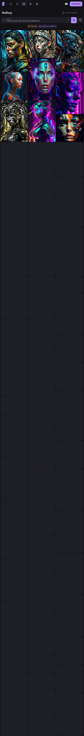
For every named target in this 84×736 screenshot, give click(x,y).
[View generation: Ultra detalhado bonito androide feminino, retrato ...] (14, 86)
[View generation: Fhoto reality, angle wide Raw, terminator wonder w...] (14, 51)
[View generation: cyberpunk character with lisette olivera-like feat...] (14, 581)
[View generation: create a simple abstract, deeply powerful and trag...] (69, 616)
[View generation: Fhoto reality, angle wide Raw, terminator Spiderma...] (69, 51)
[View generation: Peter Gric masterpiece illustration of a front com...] (42, 681)
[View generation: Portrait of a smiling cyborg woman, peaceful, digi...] (14, 375)
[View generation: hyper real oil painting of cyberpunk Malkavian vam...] (69, 531)
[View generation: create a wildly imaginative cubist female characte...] (69, 377)
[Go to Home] (3, 4)
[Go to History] (17, 4)
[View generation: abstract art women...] (42, 223)
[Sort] (71, 13)
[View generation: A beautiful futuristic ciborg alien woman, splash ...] (42, 367)
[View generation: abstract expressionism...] (42, 521)
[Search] (74, 20)
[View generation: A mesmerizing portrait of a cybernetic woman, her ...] (42, 79)
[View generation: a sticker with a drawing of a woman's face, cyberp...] (14, 234)
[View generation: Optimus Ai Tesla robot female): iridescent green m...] (42, 486)
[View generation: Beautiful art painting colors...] (69, 489)
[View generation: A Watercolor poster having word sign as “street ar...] (42, 633)
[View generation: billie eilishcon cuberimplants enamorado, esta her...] (14, 259)
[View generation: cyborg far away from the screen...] (14, 298)
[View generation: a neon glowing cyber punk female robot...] (42, 121)
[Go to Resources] (37, 4)
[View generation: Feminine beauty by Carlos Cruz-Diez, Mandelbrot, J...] (69, 348)
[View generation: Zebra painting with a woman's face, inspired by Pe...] (42, 44)
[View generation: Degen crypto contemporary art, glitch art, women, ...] (69, 574)
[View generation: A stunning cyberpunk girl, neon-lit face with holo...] (14, 163)
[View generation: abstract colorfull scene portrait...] (14, 436)
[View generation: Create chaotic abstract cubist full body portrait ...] (14, 405)
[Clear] (68, 20)
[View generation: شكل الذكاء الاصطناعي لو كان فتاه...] (14, 478)
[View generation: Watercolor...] (42, 262)
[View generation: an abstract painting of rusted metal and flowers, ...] (42, 703)
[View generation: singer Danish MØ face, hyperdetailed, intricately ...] (14, 616)
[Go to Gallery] (24, 4)
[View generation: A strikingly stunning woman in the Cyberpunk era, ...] (69, 284)
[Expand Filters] (80, 20)
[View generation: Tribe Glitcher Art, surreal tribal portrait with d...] (69, 415)
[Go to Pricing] (30, 4)
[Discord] (66, 4)
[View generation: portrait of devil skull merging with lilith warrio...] (42, 664)
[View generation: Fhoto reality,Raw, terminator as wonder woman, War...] (69, 714)
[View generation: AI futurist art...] (14, 205)
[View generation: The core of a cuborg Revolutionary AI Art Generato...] (42, 156)
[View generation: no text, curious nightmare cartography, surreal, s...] (69, 651)
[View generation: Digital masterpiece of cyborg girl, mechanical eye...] (14, 336)
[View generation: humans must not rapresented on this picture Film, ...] (42, 409)
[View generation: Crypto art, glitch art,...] (69, 454)
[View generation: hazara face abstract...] (69, 128)
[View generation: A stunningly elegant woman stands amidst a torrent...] (69, 202)
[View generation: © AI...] (42, 591)
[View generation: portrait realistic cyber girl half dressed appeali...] (69, 679)
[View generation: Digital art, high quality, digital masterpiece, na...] (14, 508)
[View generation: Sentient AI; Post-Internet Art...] (14, 651)
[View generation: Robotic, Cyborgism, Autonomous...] (14, 686)
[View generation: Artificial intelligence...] (42, 184)
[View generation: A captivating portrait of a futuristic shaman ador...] (69, 159)
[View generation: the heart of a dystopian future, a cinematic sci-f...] (14, 121)
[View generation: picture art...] (69, 313)
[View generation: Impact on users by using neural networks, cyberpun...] (69, 93)
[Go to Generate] (10, 4)
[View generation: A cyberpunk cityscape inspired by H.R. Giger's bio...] (42, 553)
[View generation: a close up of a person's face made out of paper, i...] (42, 447)
